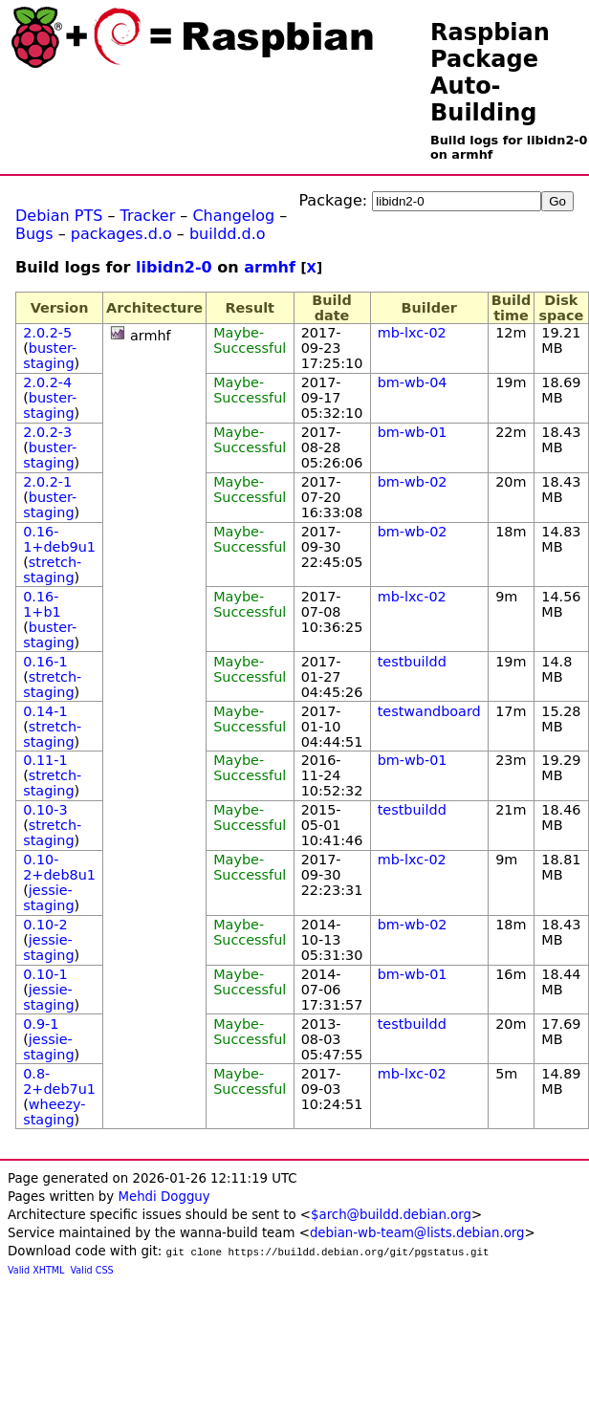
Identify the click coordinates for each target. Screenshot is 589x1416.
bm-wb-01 (412, 432)
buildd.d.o (227, 234)
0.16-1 (45, 661)
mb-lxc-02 (412, 332)
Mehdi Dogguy (163, 1196)
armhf (269, 267)
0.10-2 (45, 924)
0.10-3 (45, 809)
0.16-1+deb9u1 (59, 539)
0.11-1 (45, 760)
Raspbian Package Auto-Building (490, 72)
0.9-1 (40, 1024)
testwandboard (429, 711)
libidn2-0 (174, 267)
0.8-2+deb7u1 (59, 1081)
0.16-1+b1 (42, 604)
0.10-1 (45, 974)
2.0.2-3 (47, 432)
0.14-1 (45, 711)
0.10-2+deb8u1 (59, 867)
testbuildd (412, 661)
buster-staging (49, 355)
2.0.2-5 (47, 332)
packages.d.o (121, 234)
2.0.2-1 (47, 482)
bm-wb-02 (412, 482)
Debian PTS (58, 216)
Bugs (34, 234)
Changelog (233, 216)
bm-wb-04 (412, 382)
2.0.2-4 (47, 382)
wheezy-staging (54, 1112)
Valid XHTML (36, 1270)
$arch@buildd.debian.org (391, 1215)
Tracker (148, 216)
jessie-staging (48, 897)
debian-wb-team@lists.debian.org (417, 1233)
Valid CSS (92, 1270)
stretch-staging (52, 570)
